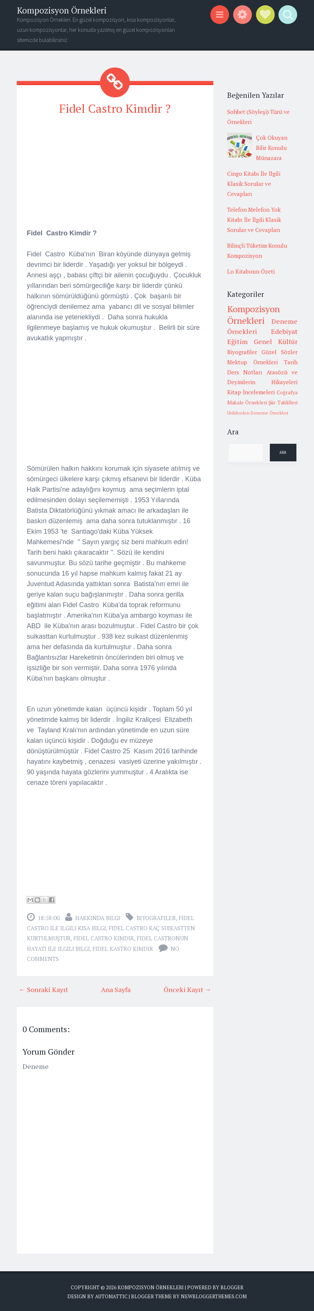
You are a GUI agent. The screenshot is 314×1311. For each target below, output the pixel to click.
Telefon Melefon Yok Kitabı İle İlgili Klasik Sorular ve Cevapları (254, 219)
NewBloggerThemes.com (214, 1296)
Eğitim (237, 341)
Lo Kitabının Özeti (251, 271)
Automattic (111, 1296)
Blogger (231, 1287)
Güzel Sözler (280, 352)
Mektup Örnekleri (252, 362)
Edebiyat (284, 331)
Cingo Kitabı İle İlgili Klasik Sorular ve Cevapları (253, 184)
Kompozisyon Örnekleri (62, 10)
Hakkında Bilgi (97, 918)
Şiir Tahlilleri (282, 402)
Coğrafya (287, 392)
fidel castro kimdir (103, 938)
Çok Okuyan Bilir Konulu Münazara (271, 148)
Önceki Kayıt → (187, 989)
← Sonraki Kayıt (43, 989)
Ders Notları (244, 372)
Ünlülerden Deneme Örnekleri (257, 413)
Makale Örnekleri (247, 402)
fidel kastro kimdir (122, 948)
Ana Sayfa (116, 989)
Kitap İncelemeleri (251, 392)
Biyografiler (156, 918)
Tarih (291, 362)
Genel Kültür (276, 341)
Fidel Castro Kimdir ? (114, 108)
